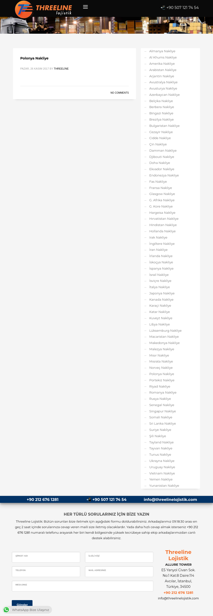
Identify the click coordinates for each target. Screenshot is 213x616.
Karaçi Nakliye (160, 305)
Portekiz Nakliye (161, 380)
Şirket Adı (21, 556)
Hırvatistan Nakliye (164, 218)
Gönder (22, 605)
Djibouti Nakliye (161, 157)
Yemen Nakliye (161, 479)
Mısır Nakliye (159, 355)
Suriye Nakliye (160, 430)
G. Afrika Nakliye (161, 200)
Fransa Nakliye (160, 188)
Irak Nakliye (158, 237)
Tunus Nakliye (160, 454)
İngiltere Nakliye (161, 244)
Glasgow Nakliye (162, 194)
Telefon (20, 570)
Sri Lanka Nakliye (162, 423)
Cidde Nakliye (160, 138)
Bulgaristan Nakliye (164, 126)
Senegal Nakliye (161, 405)
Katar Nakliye (159, 312)
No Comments (119, 92)
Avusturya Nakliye (163, 88)
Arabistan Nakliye (162, 70)
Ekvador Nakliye (161, 169)
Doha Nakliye (159, 163)
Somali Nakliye (160, 417)
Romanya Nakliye (162, 392)
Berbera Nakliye (161, 107)
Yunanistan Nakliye (164, 485)
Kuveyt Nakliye (160, 318)
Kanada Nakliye (161, 299)
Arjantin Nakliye (161, 76)
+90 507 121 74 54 (182, 7)
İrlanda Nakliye (161, 256)
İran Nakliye (158, 250)
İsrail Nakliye (159, 275)
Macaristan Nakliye (164, 336)
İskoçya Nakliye (161, 262)
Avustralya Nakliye (163, 82)
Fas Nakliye (158, 181)
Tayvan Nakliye (160, 448)
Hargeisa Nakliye (162, 212)
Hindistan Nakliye (163, 225)
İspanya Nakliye (161, 268)
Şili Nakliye (157, 436)
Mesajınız (21, 585)
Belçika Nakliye (161, 101)
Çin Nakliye (158, 144)
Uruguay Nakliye (162, 467)
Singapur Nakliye (162, 411)
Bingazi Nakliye (161, 113)
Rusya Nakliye (160, 399)
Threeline (61, 68)
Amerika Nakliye (162, 63)
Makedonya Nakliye (164, 343)
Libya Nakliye (159, 324)
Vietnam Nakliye (162, 473)
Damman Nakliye (163, 150)
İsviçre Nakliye (160, 281)
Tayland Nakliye (161, 442)
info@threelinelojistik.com (170, 499)
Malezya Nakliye (161, 349)
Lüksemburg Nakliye (165, 330)
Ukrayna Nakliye (161, 461)
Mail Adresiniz (97, 570)
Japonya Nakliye (161, 293)
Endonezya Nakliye (164, 175)
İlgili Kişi (94, 556)
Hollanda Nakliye (162, 231)
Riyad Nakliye (159, 386)
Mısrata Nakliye (161, 361)
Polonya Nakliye (34, 58)
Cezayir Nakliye (161, 132)
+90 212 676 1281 (42, 499)
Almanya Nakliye (162, 51)
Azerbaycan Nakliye (164, 95)
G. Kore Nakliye (161, 206)
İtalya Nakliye (159, 287)
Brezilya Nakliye (161, 119)
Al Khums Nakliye (163, 57)
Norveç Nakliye (161, 368)
